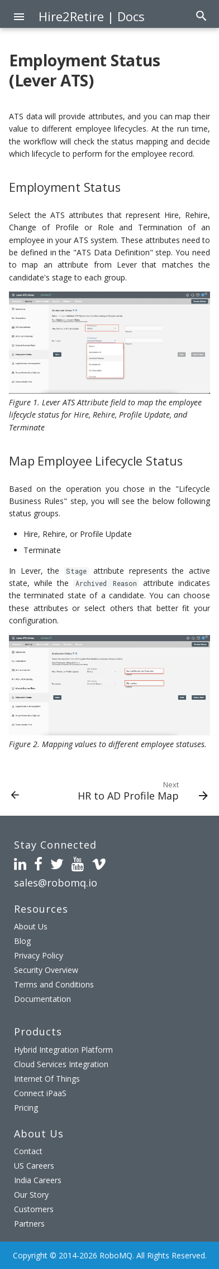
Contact (28, 1151)
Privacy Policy (38, 955)
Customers (34, 1209)
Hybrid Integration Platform (63, 1049)
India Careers (37, 1180)
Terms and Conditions (54, 984)
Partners (29, 1223)
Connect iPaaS (40, 1093)
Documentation (42, 999)
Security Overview (46, 970)
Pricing (26, 1107)
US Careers (34, 1165)
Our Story (31, 1194)
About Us (30, 926)
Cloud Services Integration (61, 1064)
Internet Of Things (47, 1078)
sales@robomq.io (55, 882)
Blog (22, 941)
